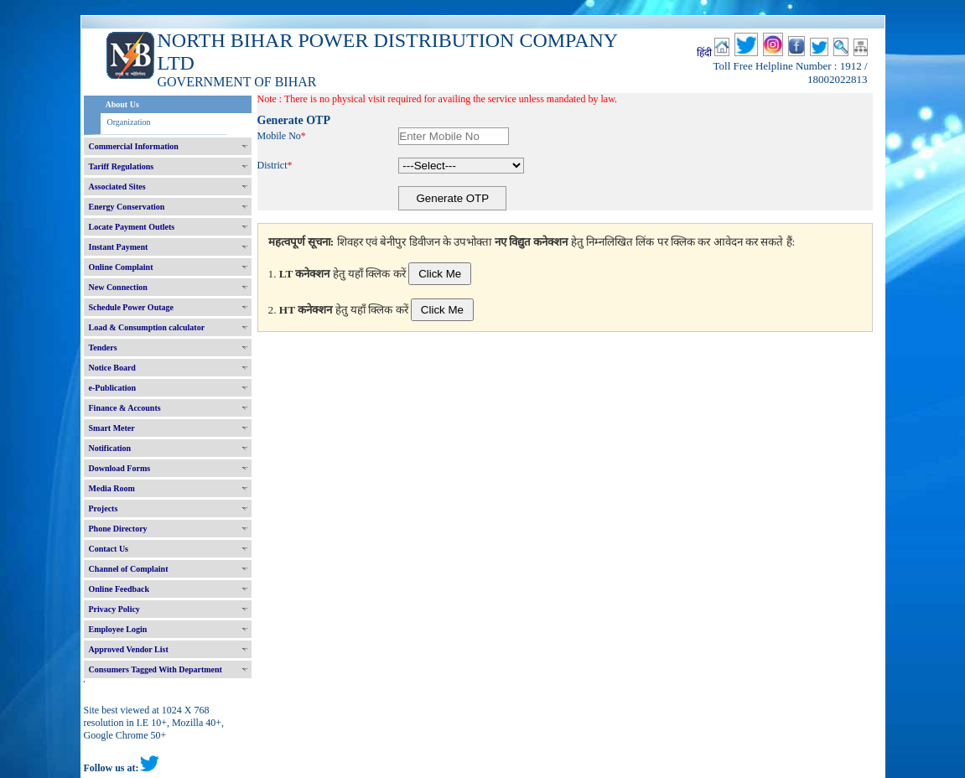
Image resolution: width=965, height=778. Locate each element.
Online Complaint (121, 267)
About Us (122, 104)
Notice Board (112, 367)
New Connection (118, 287)
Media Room (112, 488)
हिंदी (704, 53)
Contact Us (109, 548)
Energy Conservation (127, 206)
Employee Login (118, 629)
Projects (103, 508)
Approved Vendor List (129, 649)
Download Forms (120, 468)
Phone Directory (118, 528)
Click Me (439, 273)
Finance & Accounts (125, 407)
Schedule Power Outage (131, 307)
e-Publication (113, 387)
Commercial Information (134, 146)
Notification (110, 448)
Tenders (103, 347)
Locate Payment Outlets (132, 226)
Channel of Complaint (129, 568)
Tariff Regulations (121, 166)
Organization (129, 122)
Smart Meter (112, 428)
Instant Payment (118, 247)
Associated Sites (117, 186)
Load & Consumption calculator (147, 327)
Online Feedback (119, 589)
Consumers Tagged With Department (155, 669)
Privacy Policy (114, 609)
